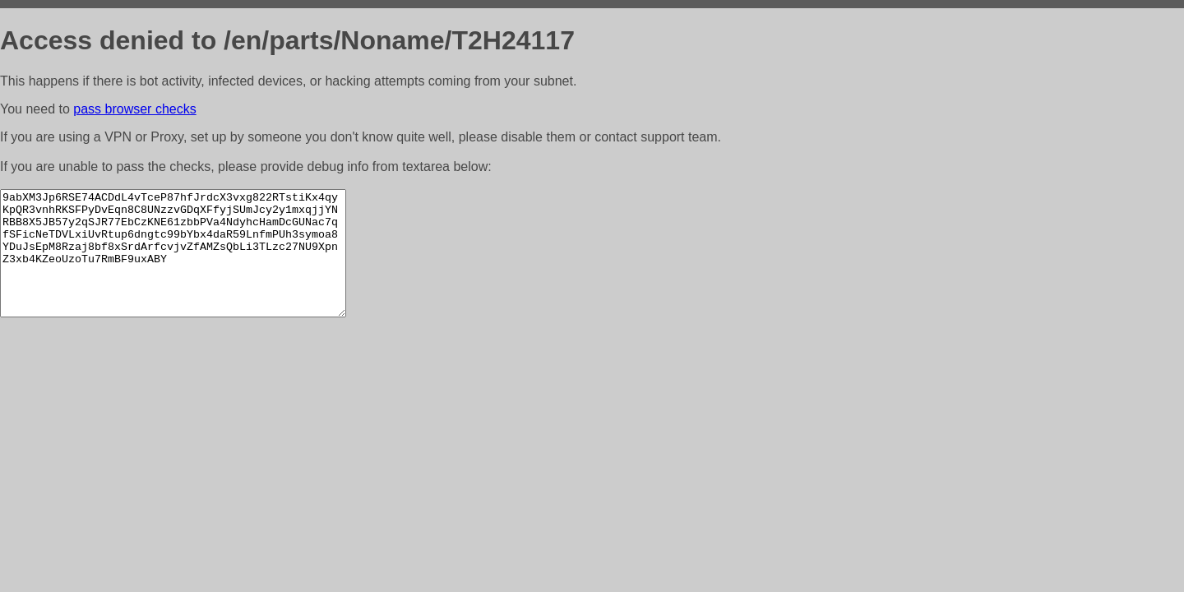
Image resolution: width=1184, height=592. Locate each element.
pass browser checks (134, 109)
